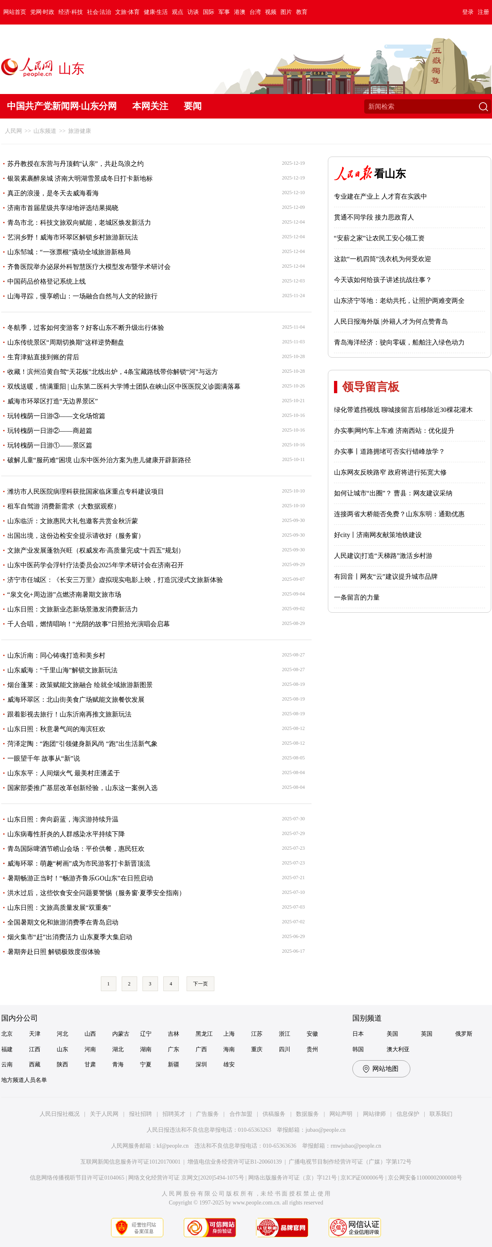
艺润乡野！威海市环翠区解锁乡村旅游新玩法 (72, 237)
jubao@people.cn (325, 1130)
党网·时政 (42, 12)
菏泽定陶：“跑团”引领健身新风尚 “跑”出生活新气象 (82, 743)
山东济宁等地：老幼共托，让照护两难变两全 (399, 300)
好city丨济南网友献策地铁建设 (378, 534)
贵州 (312, 1049)
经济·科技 (70, 12)
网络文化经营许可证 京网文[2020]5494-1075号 (186, 1178)
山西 (90, 1034)
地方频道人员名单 (24, 1080)
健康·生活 (156, 12)
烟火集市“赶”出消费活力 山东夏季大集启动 (69, 937)
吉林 (173, 1034)
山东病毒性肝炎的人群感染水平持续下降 (66, 834)
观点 (177, 12)
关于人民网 (104, 1114)
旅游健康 (79, 131)
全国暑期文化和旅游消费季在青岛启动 (62, 922)
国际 (208, 12)
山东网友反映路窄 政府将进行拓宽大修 (390, 472)
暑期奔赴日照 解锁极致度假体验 (53, 951)
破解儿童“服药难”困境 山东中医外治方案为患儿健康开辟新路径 (99, 460)
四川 (284, 1049)
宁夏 (145, 1064)
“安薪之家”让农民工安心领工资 (379, 238)
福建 (7, 1049)
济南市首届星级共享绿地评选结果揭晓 (62, 207)
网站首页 (14, 12)
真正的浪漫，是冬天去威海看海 (53, 193)
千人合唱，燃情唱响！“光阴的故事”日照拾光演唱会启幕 (88, 623)
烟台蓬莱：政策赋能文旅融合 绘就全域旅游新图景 (80, 684)
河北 (62, 1034)
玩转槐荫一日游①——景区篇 (49, 445)
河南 (90, 1049)
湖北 (118, 1049)
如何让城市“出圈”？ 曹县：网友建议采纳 (393, 493)
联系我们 (441, 1114)
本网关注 (150, 106)
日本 (358, 1034)
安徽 (312, 1034)
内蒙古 (120, 1034)
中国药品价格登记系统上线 (46, 281)
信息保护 (407, 1114)
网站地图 (385, 1068)
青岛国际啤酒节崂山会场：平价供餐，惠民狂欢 (76, 848)
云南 (7, 1064)
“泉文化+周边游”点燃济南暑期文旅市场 (64, 594)
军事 (224, 12)
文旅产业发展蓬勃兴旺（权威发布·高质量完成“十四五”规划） (96, 550)
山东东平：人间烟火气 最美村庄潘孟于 (63, 773)
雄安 (229, 1064)
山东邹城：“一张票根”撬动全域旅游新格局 (69, 252)
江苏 (257, 1034)
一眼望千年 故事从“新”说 (43, 758)
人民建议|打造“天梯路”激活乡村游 (383, 555)
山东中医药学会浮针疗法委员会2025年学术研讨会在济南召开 (95, 565)
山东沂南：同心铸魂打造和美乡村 (56, 655)
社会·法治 (99, 12)
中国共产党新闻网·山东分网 (62, 106)
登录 (468, 12)
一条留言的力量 (357, 597)
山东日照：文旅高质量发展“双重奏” (59, 907)
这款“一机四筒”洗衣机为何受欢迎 (382, 258)
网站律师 (374, 1114)
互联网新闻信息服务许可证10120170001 (130, 1162)
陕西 (62, 1064)
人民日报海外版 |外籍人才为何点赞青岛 (391, 321)
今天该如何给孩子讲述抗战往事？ (383, 279)
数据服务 (307, 1114)
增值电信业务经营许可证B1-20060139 (234, 1162)
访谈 (193, 12)
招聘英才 (174, 1114)
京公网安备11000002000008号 (425, 1178)
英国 (426, 1034)
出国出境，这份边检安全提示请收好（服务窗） (76, 535)
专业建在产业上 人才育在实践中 (380, 196)
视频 (270, 12)
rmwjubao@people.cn (356, 1146)
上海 (229, 1034)
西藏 (34, 1064)
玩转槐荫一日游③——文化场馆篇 (56, 415)
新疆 (173, 1064)
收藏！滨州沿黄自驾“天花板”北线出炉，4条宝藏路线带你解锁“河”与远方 (112, 371)
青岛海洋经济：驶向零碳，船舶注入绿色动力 (399, 342)
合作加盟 (240, 1114)
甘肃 (90, 1064)
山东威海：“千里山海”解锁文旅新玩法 (62, 670)
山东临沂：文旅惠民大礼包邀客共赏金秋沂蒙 (72, 520)
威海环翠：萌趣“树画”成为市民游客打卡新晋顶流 (78, 863)
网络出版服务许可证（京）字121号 (292, 1178)
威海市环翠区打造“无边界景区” (52, 401)
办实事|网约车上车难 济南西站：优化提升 (394, 430)
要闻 (193, 106)
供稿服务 (274, 1114)
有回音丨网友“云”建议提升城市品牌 (386, 576)
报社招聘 (140, 1114)
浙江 (284, 1034)
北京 (7, 1034)
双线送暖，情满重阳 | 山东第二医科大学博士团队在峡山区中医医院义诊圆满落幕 (123, 386)
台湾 (255, 12)
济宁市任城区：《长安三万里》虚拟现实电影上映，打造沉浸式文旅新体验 (115, 579)
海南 (229, 1049)
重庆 (257, 1049)
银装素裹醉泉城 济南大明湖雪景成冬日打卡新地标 (80, 178)
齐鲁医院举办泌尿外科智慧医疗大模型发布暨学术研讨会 (89, 266)
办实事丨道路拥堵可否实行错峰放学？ (389, 451)
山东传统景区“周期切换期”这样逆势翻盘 (65, 342)
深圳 (201, 1064)
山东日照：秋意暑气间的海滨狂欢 (56, 728)
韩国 (358, 1049)
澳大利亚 (398, 1049)
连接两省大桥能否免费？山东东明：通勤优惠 (399, 513)
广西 (201, 1049)
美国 (392, 1034)
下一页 (200, 984)
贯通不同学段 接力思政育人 (374, 217)
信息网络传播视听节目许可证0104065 (77, 1178)
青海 (118, 1064)
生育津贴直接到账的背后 (43, 357)
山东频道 (44, 131)
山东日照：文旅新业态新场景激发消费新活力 (72, 609)
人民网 (13, 131)
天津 (34, 1034)
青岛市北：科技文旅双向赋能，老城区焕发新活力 (79, 222)
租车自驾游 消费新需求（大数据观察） (63, 506)
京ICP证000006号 (362, 1178)
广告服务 (207, 1114)
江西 (34, 1049)
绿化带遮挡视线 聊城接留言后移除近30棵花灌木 (403, 409)
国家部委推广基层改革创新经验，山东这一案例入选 (82, 787)
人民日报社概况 (60, 1114)
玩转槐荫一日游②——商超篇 (49, 430)
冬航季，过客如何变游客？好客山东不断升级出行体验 (85, 327)
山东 (62, 1049)
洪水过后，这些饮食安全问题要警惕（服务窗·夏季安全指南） (96, 892)
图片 (286, 12)
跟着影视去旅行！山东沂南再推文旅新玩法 (69, 714)
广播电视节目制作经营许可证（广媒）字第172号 (350, 1162)
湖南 (145, 1049)
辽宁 (145, 1034)
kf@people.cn (173, 1146)
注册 (483, 12)
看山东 (390, 174)
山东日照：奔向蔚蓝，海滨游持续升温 (62, 819)
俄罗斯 (463, 1034)
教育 (301, 12)
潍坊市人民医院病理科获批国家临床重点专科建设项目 (85, 491)
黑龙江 (204, 1034)
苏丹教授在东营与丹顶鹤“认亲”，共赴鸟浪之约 (75, 163)
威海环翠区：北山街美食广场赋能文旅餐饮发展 (76, 699)
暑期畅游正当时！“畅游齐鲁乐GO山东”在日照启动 (80, 878)
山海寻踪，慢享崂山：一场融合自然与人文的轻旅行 (82, 296)
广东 (173, 1049)
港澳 (239, 12)
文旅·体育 (127, 12)
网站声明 (340, 1114)
